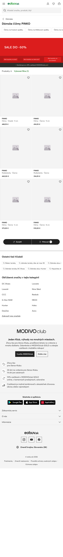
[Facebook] (39, 528)
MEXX (34, 388)
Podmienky (8, 550)
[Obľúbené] (53, 4)
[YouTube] (31, 528)
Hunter (5, 394)
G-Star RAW (7, 388)
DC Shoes (6, 372)
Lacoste (35, 372)
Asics (34, 399)
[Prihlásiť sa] (48, 4)
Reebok (35, 383)
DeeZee (5, 399)
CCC (4, 383)
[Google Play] (15, 491)
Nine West (36, 378)
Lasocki (5, 378)
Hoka (34, 394)
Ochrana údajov (31, 553)
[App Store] (31, 491)
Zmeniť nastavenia (22, 550)
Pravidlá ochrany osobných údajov (44, 550)
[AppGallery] (47, 491)
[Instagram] (24, 528)
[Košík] (59, 4)
